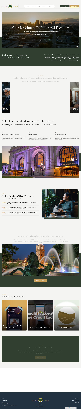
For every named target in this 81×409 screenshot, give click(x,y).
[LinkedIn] (77, 43)
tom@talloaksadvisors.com (40, 402)
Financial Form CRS (41, 405)
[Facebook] (76, 43)
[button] (27, 2)
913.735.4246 (77, 397)
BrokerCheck (51, 407)
